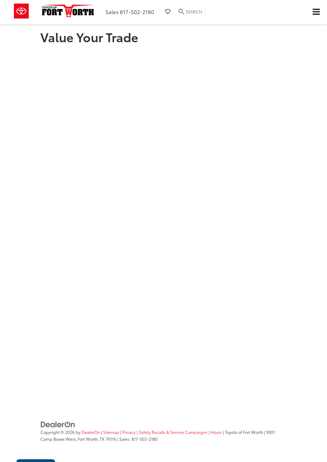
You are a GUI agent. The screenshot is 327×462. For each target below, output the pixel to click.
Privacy (129, 432)
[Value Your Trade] (163, 218)
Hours (216, 432)
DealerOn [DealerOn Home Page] (90, 432)
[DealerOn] (57, 423)
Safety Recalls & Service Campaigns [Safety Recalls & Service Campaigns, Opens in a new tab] (173, 432)
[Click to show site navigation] (316, 12)
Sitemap (111, 432)
